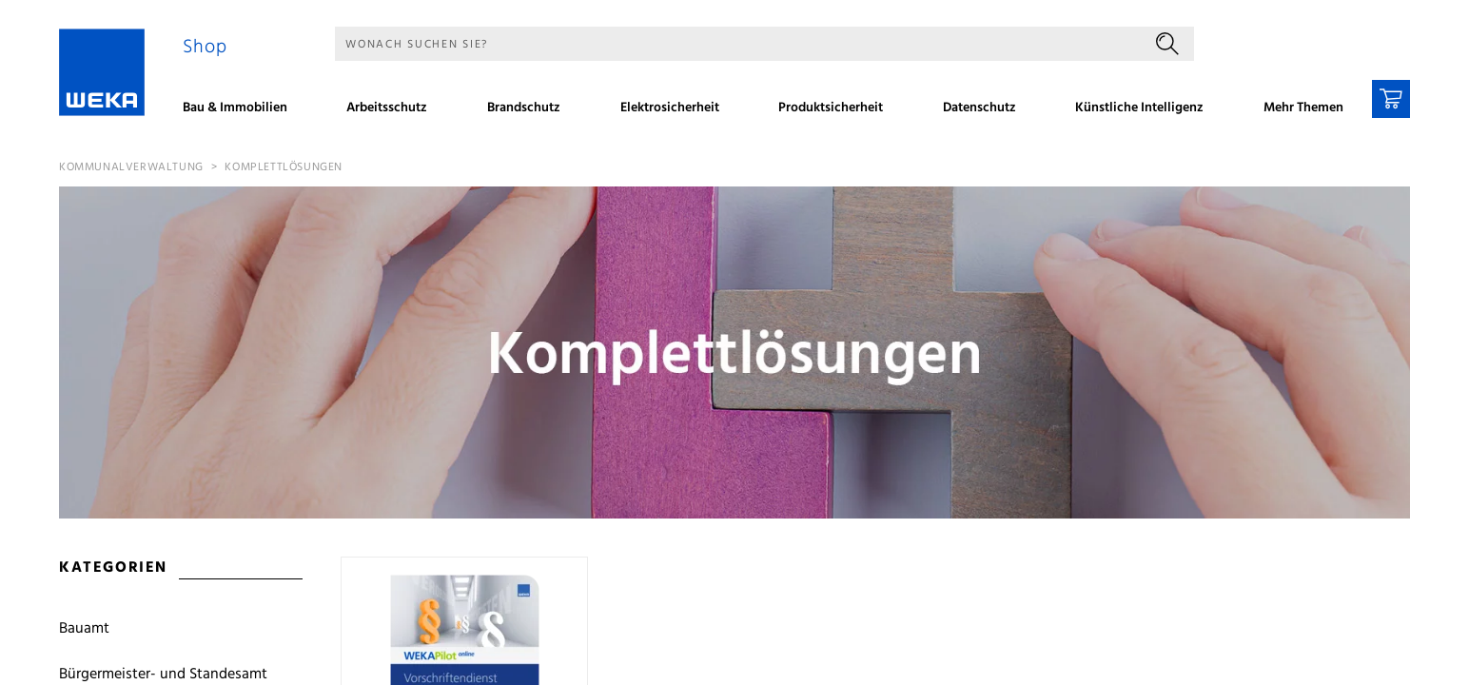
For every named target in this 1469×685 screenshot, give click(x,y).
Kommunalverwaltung (131, 167)
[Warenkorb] (1391, 99)
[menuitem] (242, 110)
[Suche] (738, 44)
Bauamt (84, 628)
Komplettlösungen (284, 167)
